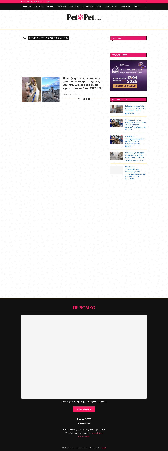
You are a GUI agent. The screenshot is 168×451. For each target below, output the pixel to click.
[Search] (145, 6)
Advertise (27, 6)
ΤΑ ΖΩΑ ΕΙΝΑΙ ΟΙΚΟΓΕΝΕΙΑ (92, 6)
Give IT (104, 448)
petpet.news (97, 433)
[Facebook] (146, 1)
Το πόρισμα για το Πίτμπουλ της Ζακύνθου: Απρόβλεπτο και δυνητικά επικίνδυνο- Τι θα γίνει (135, 125)
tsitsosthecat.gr (84, 423)
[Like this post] (79, 99)
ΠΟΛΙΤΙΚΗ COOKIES (84, 437)
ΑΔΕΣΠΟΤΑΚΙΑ (74, 6)
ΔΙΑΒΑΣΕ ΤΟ (125, 6)
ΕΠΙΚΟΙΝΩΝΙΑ (39, 6)
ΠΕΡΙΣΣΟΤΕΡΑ (84, 409)
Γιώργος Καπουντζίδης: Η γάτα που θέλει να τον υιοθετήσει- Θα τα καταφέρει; (135, 109)
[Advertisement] (63, 58)
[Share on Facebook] (81, 99)
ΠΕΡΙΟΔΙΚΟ (137, 6)
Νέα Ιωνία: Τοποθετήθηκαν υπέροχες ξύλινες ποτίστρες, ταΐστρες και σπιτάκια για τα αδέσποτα (135, 173)
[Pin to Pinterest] (86, 99)
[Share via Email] (89, 99)
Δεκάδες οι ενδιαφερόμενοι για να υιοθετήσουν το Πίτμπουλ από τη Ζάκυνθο (135, 141)
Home (48, 2)
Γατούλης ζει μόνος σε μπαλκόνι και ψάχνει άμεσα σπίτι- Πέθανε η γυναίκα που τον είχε (134, 156)
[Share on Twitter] (84, 99)
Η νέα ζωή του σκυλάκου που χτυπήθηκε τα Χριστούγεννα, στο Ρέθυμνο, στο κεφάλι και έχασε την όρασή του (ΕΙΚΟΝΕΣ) (82, 83)
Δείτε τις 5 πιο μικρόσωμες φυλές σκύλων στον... (84, 401)
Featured (50, 6)
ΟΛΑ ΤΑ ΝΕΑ (61, 6)
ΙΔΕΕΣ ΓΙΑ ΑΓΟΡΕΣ (111, 6)
